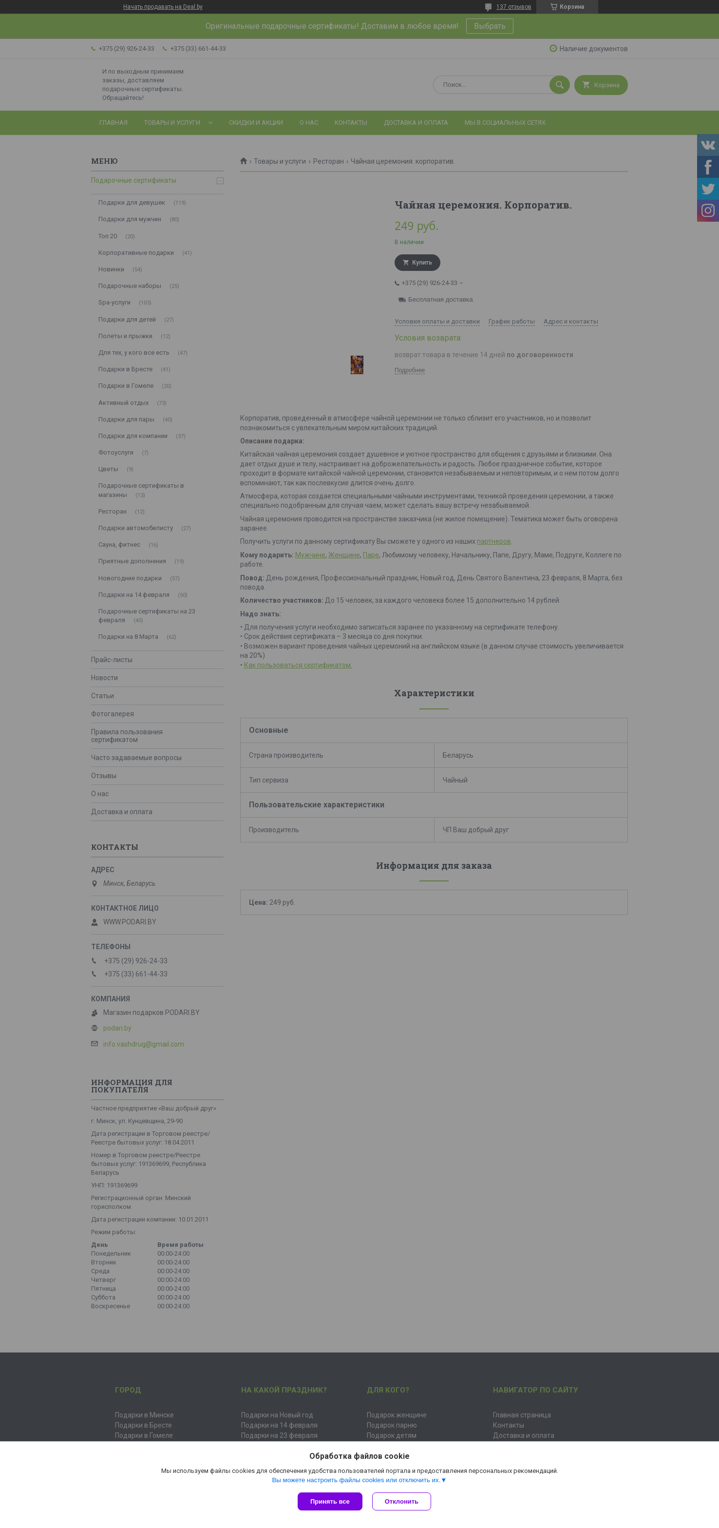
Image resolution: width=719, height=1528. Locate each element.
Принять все (330, 1501)
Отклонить (401, 1501)
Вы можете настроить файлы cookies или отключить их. (356, 1480)
